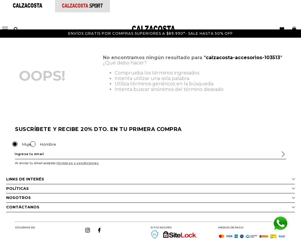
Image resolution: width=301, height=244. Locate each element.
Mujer (27, 144)
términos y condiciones (77, 163)
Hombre (48, 144)
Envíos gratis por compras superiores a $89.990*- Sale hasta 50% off (150, 33)
